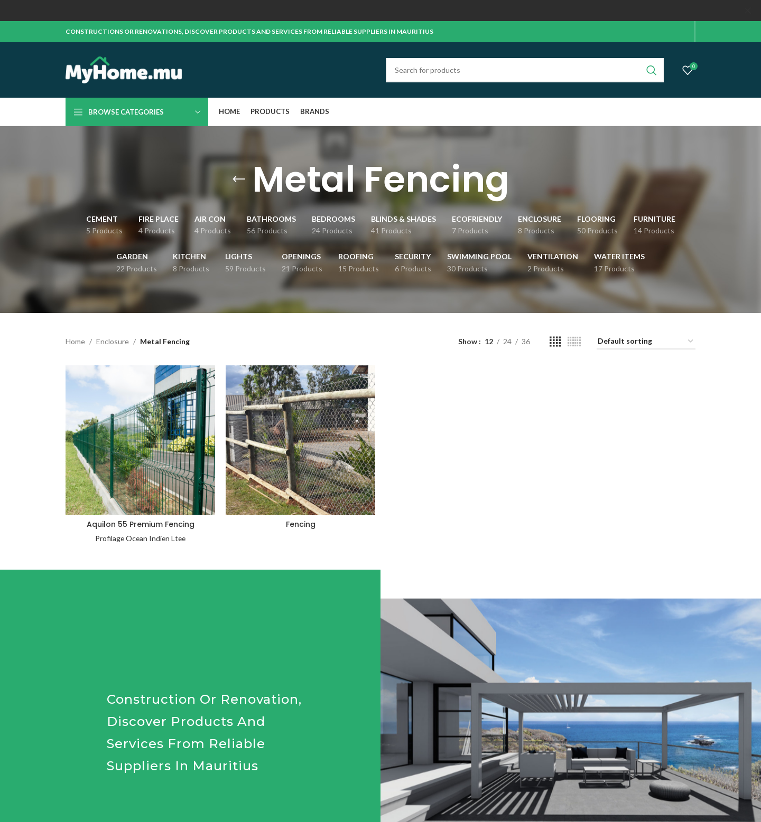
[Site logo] (124, 68)
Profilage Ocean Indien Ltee (140, 538)
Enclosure (112, 341)
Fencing (300, 524)
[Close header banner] (748, 10)
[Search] (525, 70)
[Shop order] (646, 341)
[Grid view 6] (574, 341)
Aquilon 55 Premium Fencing (140, 524)
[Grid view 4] (555, 341)
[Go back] (239, 179)
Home (75, 341)
